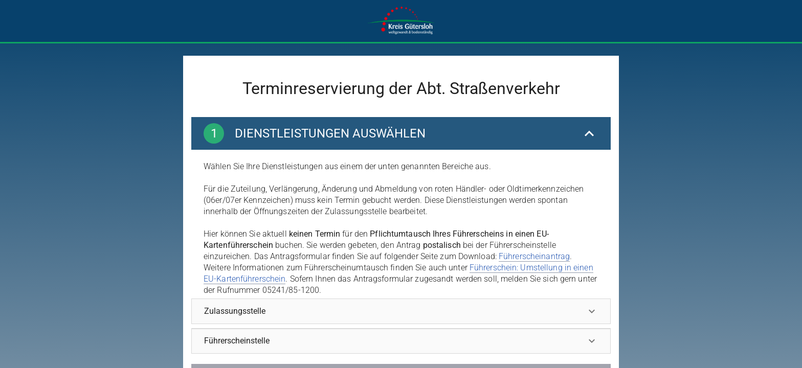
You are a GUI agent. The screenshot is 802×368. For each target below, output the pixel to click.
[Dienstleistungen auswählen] (401, 133)
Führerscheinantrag (534, 256)
